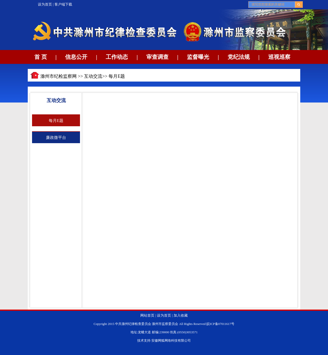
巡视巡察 (279, 57)
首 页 (40, 57)
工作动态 (117, 57)
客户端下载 (63, 4)
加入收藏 (181, 315)
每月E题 (116, 76)
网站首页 (147, 315)
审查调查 (157, 57)
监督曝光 (198, 57)
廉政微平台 (56, 137)
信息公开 (76, 57)
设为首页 (45, 4)
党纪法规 (239, 57)
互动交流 (93, 76)
